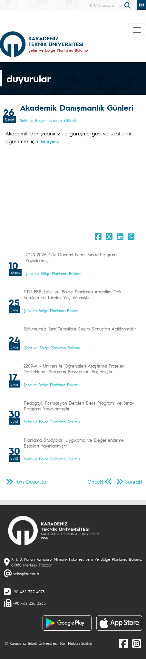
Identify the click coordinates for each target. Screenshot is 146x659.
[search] (128, 5)
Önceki (95, 481)
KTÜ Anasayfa (102, 5)
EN (141, 4)
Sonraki (133, 481)
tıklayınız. (50, 141)
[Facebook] (123, 643)
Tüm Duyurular (31, 481)
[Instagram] (136, 643)
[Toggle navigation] (137, 30)
